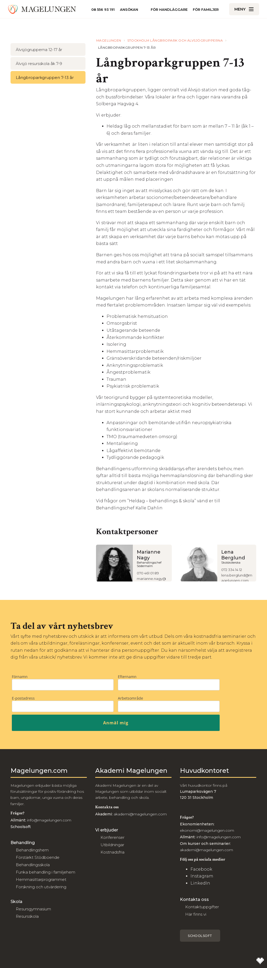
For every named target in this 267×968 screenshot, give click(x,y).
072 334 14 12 (231, 570)
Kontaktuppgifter (202, 907)
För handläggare (169, 9)
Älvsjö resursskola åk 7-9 (39, 63)
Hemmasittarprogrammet (41, 879)
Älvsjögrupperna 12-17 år (39, 49)
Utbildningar (112, 845)
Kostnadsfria (112, 852)
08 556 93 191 (103, 9)
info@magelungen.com (48, 820)
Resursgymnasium (33, 909)
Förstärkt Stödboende (37, 857)
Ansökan (129, 10)
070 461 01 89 (148, 573)
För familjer (206, 10)
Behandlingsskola (33, 865)
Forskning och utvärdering (41, 887)
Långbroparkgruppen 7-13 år (45, 77)
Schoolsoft (200, 936)
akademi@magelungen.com (140, 814)
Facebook (201, 869)
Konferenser (112, 837)
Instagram (201, 876)
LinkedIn (200, 883)
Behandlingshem (32, 850)
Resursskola (27, 916)
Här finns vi (195, 914)
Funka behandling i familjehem (45, 872)
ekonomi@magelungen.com (207, 830)
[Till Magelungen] (42, 9)
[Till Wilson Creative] (260, 961)
